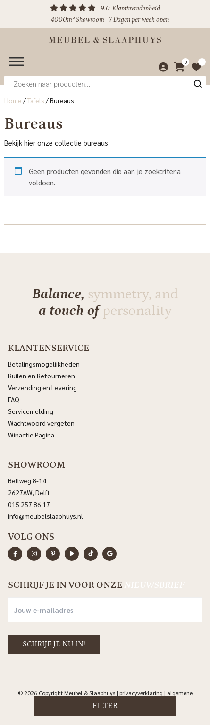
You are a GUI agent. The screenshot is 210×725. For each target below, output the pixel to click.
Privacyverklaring (141, 693)
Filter (105, 705)
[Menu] (16, 61)
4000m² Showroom (77, 20)
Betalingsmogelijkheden (44, 363)
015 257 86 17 (29, 504)
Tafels (35, 100)
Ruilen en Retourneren (41, 375)
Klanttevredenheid (136, 8)
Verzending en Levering (42, 387)
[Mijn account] (160, 67)
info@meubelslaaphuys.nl (45, 516)
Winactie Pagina (32, 434)
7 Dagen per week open (139, 20)
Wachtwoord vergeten (41, 423)
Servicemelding (30, 411)
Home (13, 100)
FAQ (13, 399)
